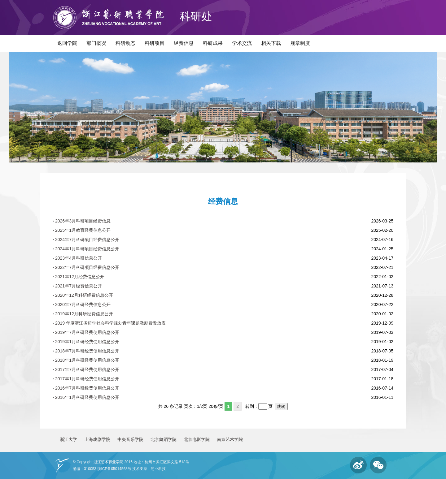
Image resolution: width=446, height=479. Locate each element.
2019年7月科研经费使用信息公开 (87, 332)
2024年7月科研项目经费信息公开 (87, 239)
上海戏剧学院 (97, 439)
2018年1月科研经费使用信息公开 (87, 360)
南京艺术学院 (230, 439)
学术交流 (242, 43)
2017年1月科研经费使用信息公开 (87, 378)
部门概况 (96, 43)
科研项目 (154, 43)
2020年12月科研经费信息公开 (84, 295)
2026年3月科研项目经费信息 (83, 220)
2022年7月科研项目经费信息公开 (87, 267)
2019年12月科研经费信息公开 (84, 313)
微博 (358, 465)
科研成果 (213, 43)
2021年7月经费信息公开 (78, 285)
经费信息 (184, 43)
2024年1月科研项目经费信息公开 (87, 248)
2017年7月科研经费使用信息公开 (87, 369)
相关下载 (271, 43)
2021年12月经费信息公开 (79, 276)
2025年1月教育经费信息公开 (83, 230)
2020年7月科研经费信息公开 (83, 304)
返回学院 (67, 43)
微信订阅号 (378, 465)
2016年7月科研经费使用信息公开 (87, 388)
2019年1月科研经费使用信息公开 (87, 341)
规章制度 (300, 43)
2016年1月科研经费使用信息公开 (87, 397)
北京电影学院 (197, 439)
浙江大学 (68, 439)
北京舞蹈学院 (164, 439)
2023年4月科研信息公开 (78, 258)
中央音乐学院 (130, 439)
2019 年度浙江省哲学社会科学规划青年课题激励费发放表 (110, 323)
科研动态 (125, 43)
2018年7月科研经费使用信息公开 (87, 350)
